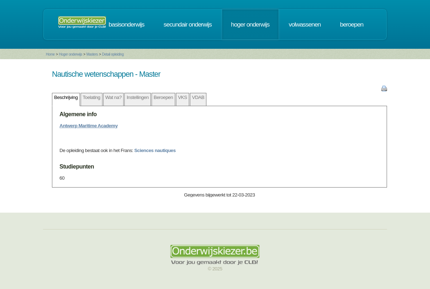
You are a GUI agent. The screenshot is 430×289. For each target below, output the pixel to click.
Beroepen (163, 97)
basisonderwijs (126, 24)
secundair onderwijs (188, 24)
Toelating (91, 97)
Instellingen (137, 97)
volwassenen (305, 24)
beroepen (351, 24)
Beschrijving (66, 97)
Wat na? (113, 97)
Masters (92, 54)
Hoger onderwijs (70, 54)
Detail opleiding (113, 54)
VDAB (198, 97)
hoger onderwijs (250, 24)
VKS (182, 97)
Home (50, 54)
